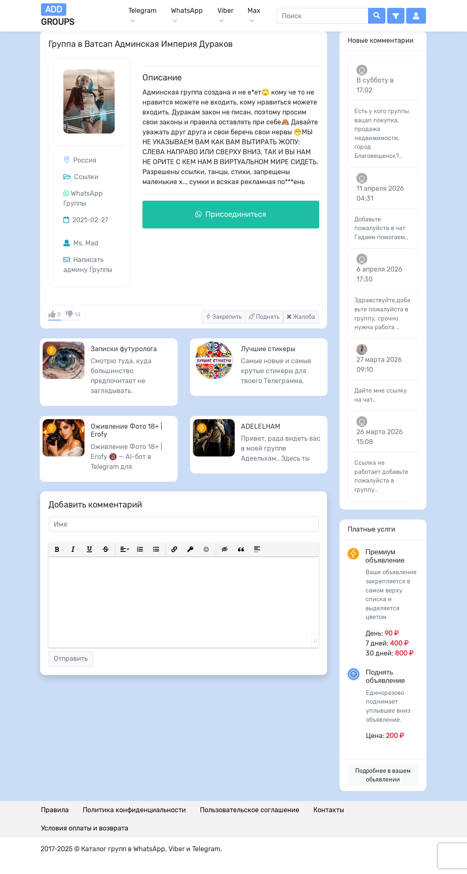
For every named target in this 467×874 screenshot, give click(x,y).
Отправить (71, 659)
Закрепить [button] (223, 316)
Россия (84, 160)
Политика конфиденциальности (134, 810)
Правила (55, 810)
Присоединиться (230, 214)
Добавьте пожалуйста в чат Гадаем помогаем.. (381, 228)
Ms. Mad (81, 243)
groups (57, 15)
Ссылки (81, 177)
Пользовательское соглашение (249, 810)
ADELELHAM (260, 426)
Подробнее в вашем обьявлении (383, 775)
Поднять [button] (264, 316)
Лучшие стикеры (268, 349)
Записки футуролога (124, 349)
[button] (395, 16)
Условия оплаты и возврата (84, 828)
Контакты (328, 810)
